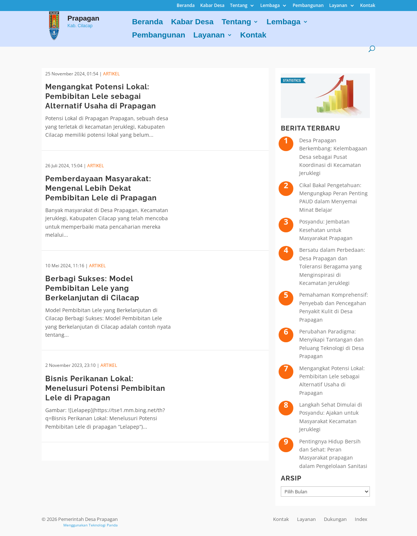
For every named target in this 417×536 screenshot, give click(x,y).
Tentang (238, 5)
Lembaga (270, 5)
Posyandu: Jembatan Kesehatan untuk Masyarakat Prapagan (326, 230)
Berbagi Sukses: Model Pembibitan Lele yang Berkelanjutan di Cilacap (92, 288)
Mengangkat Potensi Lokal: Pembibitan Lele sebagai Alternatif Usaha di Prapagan (100, 96)
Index (361, 519)
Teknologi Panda (103, 525)
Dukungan (335, 519)
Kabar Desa (212, 5)
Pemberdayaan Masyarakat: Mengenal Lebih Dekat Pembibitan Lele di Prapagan (101, 188)
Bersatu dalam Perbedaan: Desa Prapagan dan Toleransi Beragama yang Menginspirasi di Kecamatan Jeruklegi (332, 266)
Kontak (367, 5)
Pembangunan (308, 5)
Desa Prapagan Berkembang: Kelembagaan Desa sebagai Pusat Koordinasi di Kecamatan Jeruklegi (333, 157)
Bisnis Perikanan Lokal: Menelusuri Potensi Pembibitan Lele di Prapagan (105, 388)
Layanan (338, 5)
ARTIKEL (111, 74)
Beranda (186, 5)
